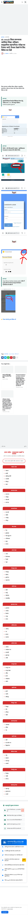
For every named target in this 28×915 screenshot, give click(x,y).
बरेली (7, 590)
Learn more (10, 909)
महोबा (7, 714)
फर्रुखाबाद (7, 678)
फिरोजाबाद (8, 556)
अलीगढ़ (7, 628)
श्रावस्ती (7, 763)
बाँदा (6, 709)
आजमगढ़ (7, 724)
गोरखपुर (7, 571)
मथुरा (7, 562)
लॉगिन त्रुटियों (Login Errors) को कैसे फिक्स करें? (13, 869)
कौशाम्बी (7, 499)
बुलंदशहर (7, 533)
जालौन (7, 694)
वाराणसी (7, 512)
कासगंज (7, 637)
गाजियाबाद (8, 538)
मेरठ (6, 530)
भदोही (7, 776)
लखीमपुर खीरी (8, 476)
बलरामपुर (7, 760)
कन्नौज (7, 681)
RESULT (17, 354)
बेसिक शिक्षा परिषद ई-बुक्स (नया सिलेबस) (13, 815)
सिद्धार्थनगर (8, 745)
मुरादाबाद (7, 608)
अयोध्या (7, 646)
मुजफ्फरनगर (8, 791)
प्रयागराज (7, 494)
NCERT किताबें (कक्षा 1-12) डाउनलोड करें (14, 810)
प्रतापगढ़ (7, 502)
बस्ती (6, 740)
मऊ (6, 730)
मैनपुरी (7, 559)
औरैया (7, 673)
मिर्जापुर (7, 773)
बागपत (7, 544)
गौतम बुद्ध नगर (8, 535)
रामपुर (7, 616)
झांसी (7, 691)
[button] (2, 2)
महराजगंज (7, 580)
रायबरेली (7, 478)
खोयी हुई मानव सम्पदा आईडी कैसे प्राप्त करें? (13, 847)
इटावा (7, 675)
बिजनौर (7, 613)
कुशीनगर (7, 577)
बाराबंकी (7, 652)
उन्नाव (7, 484)
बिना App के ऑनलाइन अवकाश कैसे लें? (12, 880)
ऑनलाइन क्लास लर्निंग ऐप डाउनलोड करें (12, 828)
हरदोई (7, 473)
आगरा (7, 553)
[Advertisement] (14, 20)
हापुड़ (6, 541)
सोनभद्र (7, 778)
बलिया (7, 727)
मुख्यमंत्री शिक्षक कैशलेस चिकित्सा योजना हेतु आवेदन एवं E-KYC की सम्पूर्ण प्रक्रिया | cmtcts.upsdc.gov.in (13, 102)
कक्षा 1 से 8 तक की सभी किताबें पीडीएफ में (13, 819)
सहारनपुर (7, 788)
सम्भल (7, 619)
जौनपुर (7, 520)
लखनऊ (7, 470)
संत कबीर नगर (8, 742)
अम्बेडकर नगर (8, 649)
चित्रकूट (7, 706)
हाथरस (7, 634)
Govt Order (11, 354)
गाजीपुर (7, 517)
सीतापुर (7, 481)
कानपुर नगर (8, 667)
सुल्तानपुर (7, 655)
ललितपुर (7, 696)
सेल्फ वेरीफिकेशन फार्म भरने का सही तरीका (13, 865)
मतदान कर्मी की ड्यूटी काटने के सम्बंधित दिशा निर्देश (6, 376)
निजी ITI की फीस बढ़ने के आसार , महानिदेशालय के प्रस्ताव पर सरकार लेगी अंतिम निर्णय (14, 149)
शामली (7, 794)
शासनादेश (7, 37)
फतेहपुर (7, 496)
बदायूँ (7, 592)
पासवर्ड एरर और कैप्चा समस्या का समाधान (14, 860)
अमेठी (7, 657)
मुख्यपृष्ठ (2, 37)
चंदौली (7, 515)
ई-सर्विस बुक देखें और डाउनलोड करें (11, 851)
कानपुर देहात (8, 670)
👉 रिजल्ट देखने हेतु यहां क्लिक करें (8, 319)
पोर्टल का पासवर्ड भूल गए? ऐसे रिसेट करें (12, 855)
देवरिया (7, 574)
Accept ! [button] (5, 912)
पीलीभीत (7, 595)
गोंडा (6, 755)
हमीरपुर (7, 712)
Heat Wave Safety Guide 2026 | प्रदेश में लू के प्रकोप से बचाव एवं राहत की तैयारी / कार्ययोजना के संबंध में (14, 282)
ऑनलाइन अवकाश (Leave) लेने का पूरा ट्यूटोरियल (12, 875)
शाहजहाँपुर (8, 598)
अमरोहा (7, 610)
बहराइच (7, 758)
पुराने (25, 446)
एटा (6, 631)
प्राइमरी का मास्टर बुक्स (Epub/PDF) (12, 824)
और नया (3, 446)
